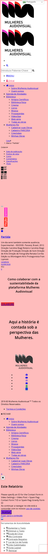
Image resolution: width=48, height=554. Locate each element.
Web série (16, 119)
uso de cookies (33, 508)
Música (14, 110)
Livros (14, 108)
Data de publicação (14, 151)
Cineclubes (16, 133)
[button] (2, 518)
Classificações (12, 161)
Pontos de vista (12, 154)
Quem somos (17, 91)
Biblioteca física (18, 102)
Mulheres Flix (12, 124)
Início (10, 85)
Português (29, 2)
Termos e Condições (16, 409)
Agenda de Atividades (16, 94)
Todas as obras (18, 122)
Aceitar (6, 512)
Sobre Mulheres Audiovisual (24, 88)
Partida (5, 236)
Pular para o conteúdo (12, 515)
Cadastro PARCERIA (20, 130)
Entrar (10, 80)
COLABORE (7, 304)
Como (8, 156)
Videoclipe (16, 116)
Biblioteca (11, 96)
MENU (10, 75)
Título (8, 163)
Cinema (14, 105)
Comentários (11, 159)
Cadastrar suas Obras (21, 127)
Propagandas (17, 113)
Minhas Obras (18, 136)
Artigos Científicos (20, 99)
